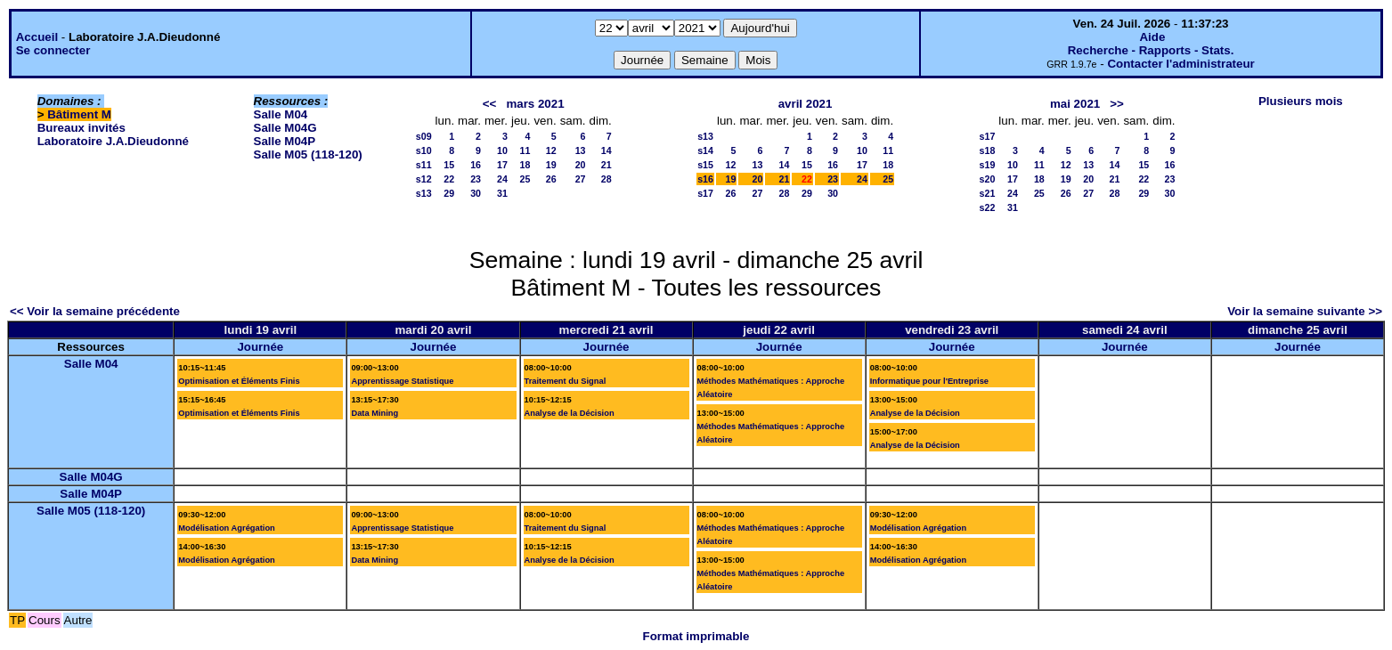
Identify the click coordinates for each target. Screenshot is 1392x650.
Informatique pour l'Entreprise (929, 381)
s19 (988, 164)
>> (1117, 103)
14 (606, 150)
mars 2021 (535, 103)
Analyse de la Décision (570, 413)
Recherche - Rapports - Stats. (1151, 50)
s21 (988, 193)
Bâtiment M (79, 114)
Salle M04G (285, 127)
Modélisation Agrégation (226, 528)
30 (475, 193)
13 (580, 150)
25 (525, 179)
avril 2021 (805, 103)
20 (580, 164)
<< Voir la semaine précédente (95, 311)
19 (551, 164)
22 (449, 179)
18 (525, 164)
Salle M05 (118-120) (308, 154)
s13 (424, 193)
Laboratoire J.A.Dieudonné (113, 141)
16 (475, 164)
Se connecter (53, 50)
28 (606, 179)
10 (502, 150)
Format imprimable (696, 636)
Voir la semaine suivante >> (1304, 311)
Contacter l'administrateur (1180, 63)
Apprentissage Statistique (402, 381)
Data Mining (374, 413)
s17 (705, 193)
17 (502, 164)
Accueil (37, 37)
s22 (988, 207)
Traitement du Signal (565, 381)
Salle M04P (285, 141)
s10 (424, 150)
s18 (988, 150)
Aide (1152, 37)
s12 (424, 179)
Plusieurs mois (1300, 101)
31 (502, 193)
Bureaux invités (81, 127)
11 (525, 150)
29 (449, 193)
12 (551, 150)
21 (606, 164)
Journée (260, 346)
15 (449, 164)
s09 (424, 136)
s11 (424, 164)
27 (580, 179)
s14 (705, 150)
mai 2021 (1075, 103)
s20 (988, 179)
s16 (705, 179)
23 (475, 179)
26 (551, 179)
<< (490, 103)
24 (502, 179)
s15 (705, 164)
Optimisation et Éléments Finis (238, 381)
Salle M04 (281, 114)
